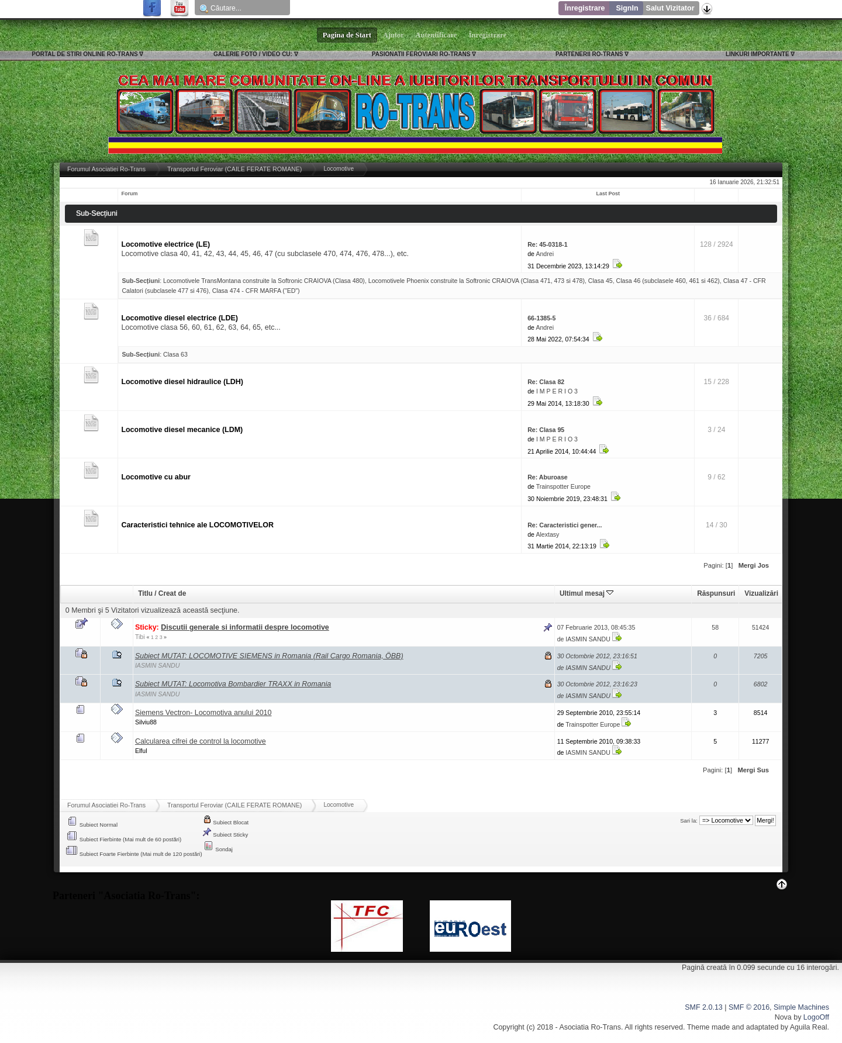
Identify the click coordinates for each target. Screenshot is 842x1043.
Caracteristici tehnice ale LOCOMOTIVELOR (197, 525)
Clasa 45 (600, 280)
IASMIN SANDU (587, 639)
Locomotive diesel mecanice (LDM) (182, 430)
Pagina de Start (347, 35)
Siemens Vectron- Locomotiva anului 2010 (203, 713)
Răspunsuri (716, 593)
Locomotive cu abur (155, 477)
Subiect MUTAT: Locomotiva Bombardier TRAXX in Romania (233, 684)
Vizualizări (761, 593)
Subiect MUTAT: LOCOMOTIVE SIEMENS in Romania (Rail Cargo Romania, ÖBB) (269, 656)
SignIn (627, 8)
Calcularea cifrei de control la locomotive (200, 741)
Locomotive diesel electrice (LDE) (179, 318)
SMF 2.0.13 (703, 1007)
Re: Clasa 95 (545, 429)
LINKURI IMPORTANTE (757, 54)
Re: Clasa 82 (545, 381)
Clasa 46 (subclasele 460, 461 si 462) (668, 280)
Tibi (140, 636)
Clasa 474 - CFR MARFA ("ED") (256, 290)
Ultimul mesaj (586, 593)
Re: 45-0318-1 (547, 244)
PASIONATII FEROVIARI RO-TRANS (421, 54)
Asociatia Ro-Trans (590, 1027)
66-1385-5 (541, 318)
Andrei (545, 253)
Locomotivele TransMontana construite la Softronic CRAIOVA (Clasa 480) (264, 280)
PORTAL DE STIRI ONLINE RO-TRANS (84, 54)
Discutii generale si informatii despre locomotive (245, 627)
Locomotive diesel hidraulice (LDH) (182, 382)
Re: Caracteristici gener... (564, 525)
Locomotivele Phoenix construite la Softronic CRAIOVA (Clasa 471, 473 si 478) (476, 280)
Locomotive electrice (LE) (165, 244)
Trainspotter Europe (563, 486)
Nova (783, 1017)
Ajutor (393, 35)
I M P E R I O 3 (557, 391)
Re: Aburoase (547, 477)
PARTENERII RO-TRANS (589, 54)
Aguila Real (808, 1027)
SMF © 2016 (749, 1007)
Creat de (172, 593)
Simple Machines (801, 1007)
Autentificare (436, 35)
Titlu (145, 593)
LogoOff (816, 1017)
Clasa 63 (175, 354)
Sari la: (689, 820)
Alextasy (547, 534)
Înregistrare (585, 8)
